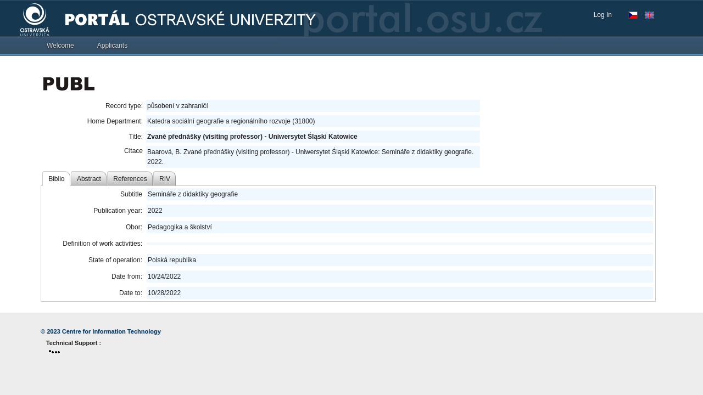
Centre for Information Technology (111, 331)
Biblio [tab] (56, 179)
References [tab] (130, 179)
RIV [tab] (164, 179)
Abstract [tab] (89, 179)
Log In (603, 15)
